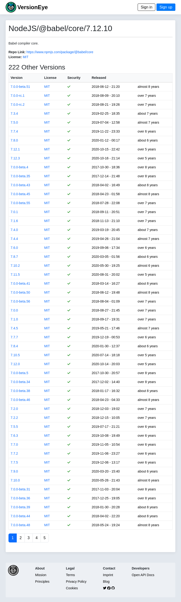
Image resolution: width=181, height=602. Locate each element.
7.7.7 (14, 337)
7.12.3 (15, 158)
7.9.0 (14, 471)
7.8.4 (14, 346)
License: (15, 57)
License (50, 78)
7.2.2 (14, 418)
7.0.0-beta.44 (20, 516)
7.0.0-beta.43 (20, 185)
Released (99, 78)
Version (17, 78)
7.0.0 (14, 310)
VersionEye (32, 7)
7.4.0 (14, 230)
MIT (26, 57)
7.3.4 (14, 113)
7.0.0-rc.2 (18, 104)
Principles (42, 581)
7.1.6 (14, 221)
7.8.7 (14, 257)
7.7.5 (14, 462)
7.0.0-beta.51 (20, 87)
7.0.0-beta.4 (19, 167)
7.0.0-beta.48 (20, 525)
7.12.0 (15, 364)
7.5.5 (14, 426)
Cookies (72, 588)
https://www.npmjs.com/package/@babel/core (59, 52)
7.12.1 (15, 149)
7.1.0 (14, 319)
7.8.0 (14, 140)
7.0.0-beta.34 (20, 382)
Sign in (146, 7)
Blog (106, 581)
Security (73, 78)
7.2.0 (14, 409)
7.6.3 (14, 435)
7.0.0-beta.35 (20, 176)
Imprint (108, 575)
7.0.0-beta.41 (20, 283)
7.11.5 (15, 274)
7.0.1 (14, 212)
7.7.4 (14, 131)
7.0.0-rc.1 (18, 95)
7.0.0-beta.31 (20, 489)
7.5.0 (14, 122)
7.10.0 (15, 480)
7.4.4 (14, 239)
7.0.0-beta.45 (20, 194)
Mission (40, 575)
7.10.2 (15, 265)
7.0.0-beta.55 (20, 203)
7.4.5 (14, 328)
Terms (70, 575)
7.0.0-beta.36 (20, 498)
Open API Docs (143, 575)
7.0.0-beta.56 (20, 301)
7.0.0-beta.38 (20, 391)
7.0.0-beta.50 (20, 292)
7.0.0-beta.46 (20, 400)
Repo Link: (16, 52)
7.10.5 (15, 355)
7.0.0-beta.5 (19, 373)
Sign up (166, 7)
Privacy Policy (76, 581)
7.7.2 (14, 453)
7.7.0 (14, 444)
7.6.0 (14, 248)
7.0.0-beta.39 (20, 507)
